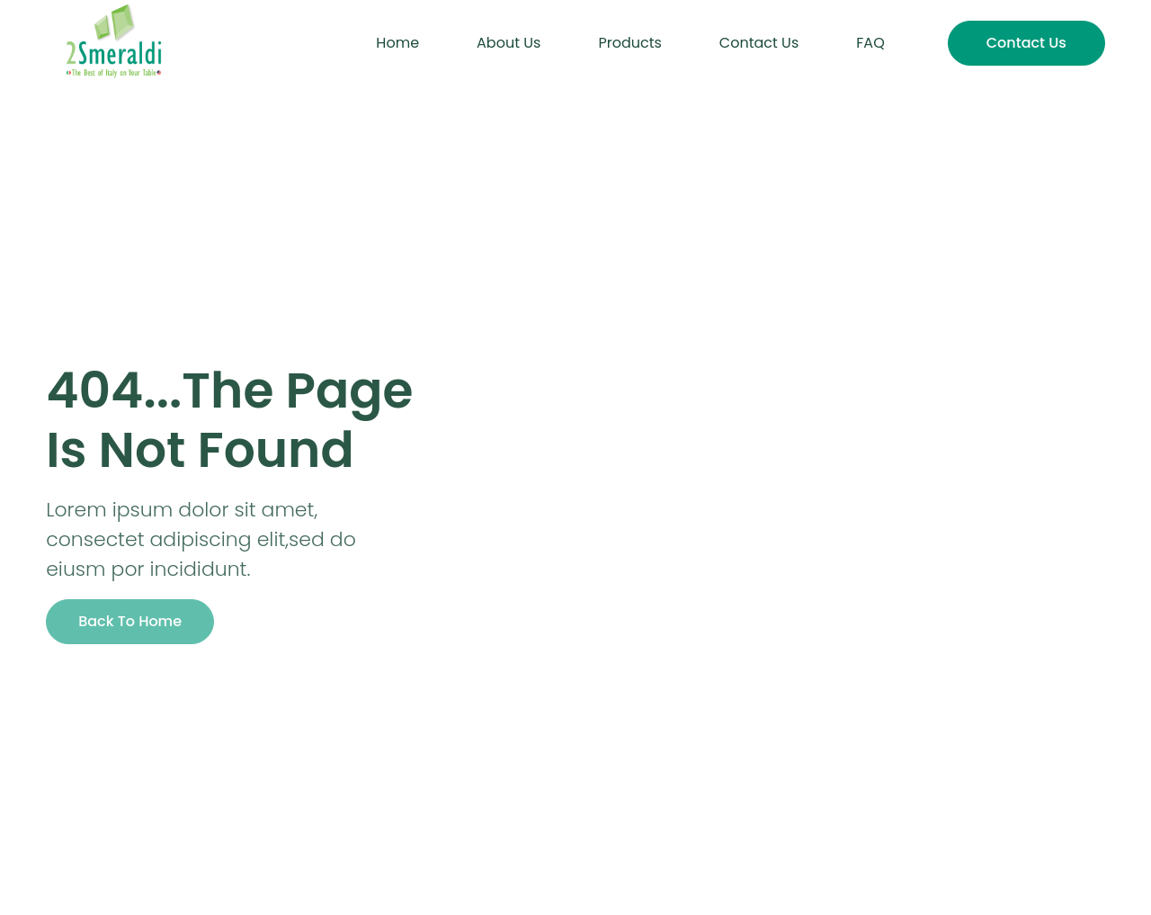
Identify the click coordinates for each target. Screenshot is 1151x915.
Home (397, 42)
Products (629, 42)
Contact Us (759, 42)
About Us (508, 42)
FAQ (870, 42)
